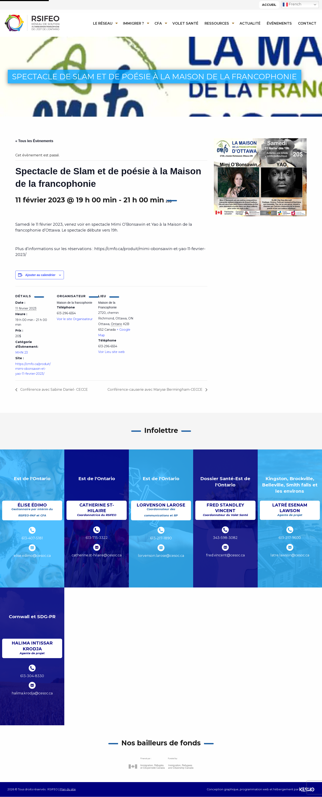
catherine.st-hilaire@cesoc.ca (97, 555)
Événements (279, 23)
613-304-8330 (32, 676)
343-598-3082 (225, 538)
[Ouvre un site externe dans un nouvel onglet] (161, 763)
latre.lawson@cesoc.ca (289, 555)
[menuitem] (104, 23)
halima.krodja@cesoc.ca (32, 693)
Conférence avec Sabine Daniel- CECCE (53, 389)
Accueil (269, 5)
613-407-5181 (32, 538)
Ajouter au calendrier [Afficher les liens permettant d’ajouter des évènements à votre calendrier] (40, 275)
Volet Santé (185, 23)
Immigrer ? (133, 23)
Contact (307, 23)
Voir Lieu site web (111, 352)
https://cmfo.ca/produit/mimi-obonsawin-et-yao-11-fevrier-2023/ (33, 369)
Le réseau (102, 23)
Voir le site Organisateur (75, 319)
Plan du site (68, 789)
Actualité (250, 23)
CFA (158, 23)
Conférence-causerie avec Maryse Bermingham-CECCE (155, 389)
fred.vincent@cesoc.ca (225, 555)
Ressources (217, 23)
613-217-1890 (161, 538)
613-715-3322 (97, 538)
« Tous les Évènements (34, 141)
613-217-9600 (290, 538)
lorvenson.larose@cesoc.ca (161, 556)
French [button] (292, 4)
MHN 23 (21, 352)
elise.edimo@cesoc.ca (32, 556)
